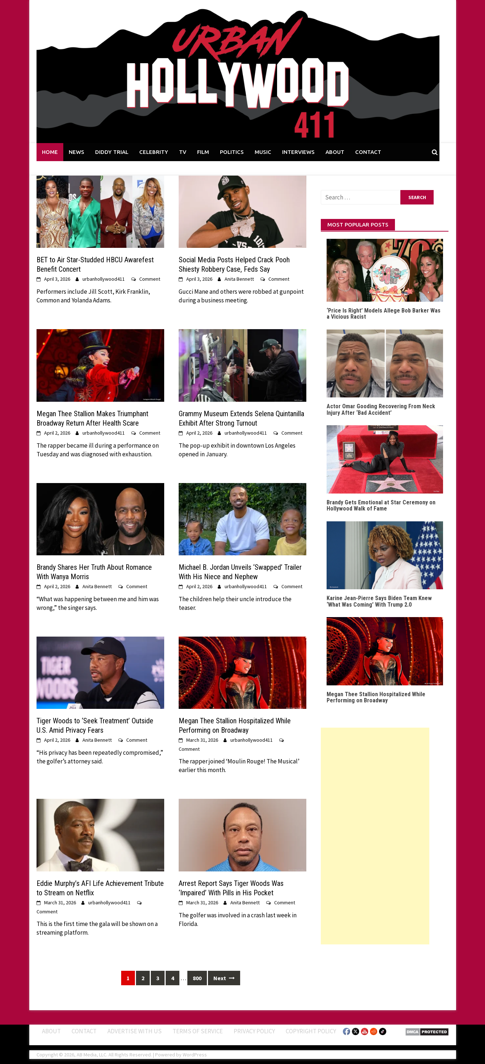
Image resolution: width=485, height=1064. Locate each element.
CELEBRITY (153, 152)
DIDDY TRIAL (111, 152)
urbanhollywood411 (103, 279)
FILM (203, 152)
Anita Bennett (239, 279)
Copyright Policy (311, 1031)
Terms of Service (198, 1031)
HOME (50, 152)
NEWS (76, 152)
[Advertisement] (375, 836)
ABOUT (335, 152)
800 (197, 978)
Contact (84, 1031)
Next (224, 978)
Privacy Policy (254, 1031)
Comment (149, 279)
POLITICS (232, 152)
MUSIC (263, 152)
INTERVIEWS (298, 152)
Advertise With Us (134, 1031)
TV (182, 152)
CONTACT (368, 152)
